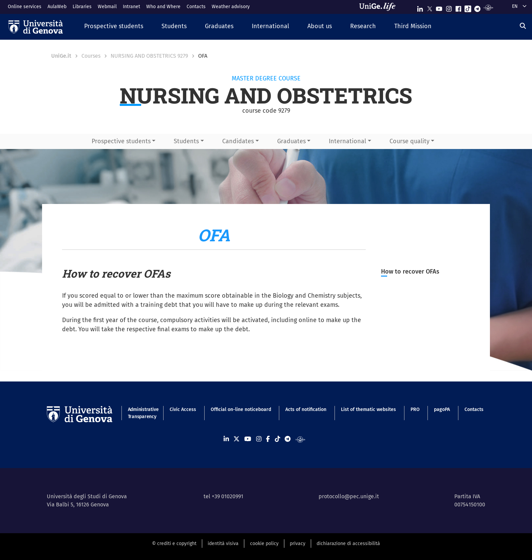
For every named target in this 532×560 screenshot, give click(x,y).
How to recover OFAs (410, 271)
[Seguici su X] (429, 7)
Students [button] (186, 141)
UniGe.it (61, 56)
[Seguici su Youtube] (439, 7)
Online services (24, 7)
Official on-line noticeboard (241, 409)
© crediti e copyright (174, 543)
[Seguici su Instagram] (449, 7)
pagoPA (442, 409)
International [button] (347, 141)
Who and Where (163, 7)
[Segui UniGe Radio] (488, 7)
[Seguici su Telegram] (477, 7)
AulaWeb (57, 7)
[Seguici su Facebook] (458, 7)
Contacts (196, 7)
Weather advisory (231, 7)
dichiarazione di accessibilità (348, 543)
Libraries (82, 7)
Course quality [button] (410, 141)
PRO (415, 409)
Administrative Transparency (141, 413)
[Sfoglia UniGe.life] (379, 7)
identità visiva (223, 543)
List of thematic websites (368, 409)
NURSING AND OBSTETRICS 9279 (149, 56)
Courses (90, 56)
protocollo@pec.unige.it (349, 496)
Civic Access (183, 409)
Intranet (131, 7)
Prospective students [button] (121, 141)
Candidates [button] (238, 141)
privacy (297, 543)
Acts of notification (305, 409)
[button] (113, 27)
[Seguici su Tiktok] (468, 7)
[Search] (523, 26)
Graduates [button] (291, 141)
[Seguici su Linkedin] (420, 7)
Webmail (107, 7)
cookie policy (264, 543)
